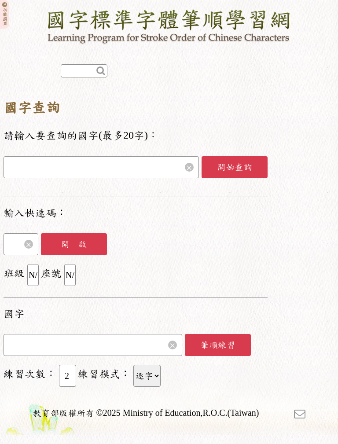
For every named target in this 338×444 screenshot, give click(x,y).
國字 (14, 313)
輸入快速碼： (35, 213)
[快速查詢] (84, 70)
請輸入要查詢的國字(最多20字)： (81, 135)
